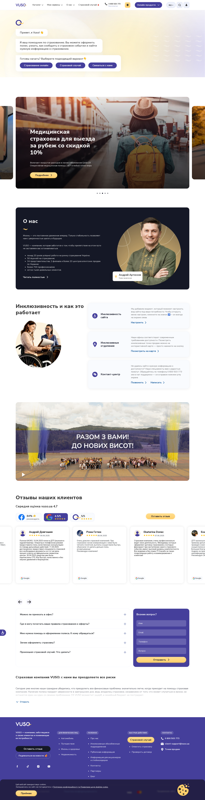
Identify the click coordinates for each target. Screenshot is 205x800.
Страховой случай (88, 4)
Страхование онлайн (36, 65)
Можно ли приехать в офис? (36, 614)
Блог (92, 776)
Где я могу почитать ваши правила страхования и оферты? (54, 623)
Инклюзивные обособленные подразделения (105, 745)
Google (26, 578)
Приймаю (26, 793)
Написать (156, 382)
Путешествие (68, 743)
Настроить (137, 322)
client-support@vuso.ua (175, 743)
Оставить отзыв (33, 748)
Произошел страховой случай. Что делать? (45, 652)
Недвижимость (68, 754)
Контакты (95, 765)
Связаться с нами (103, 65)
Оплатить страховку (142, 746)
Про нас (94, 738)
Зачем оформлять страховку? (37, 642)
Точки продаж (170, 749)
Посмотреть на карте (143, 351)
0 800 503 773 (170, 738)
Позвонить (137, 382)
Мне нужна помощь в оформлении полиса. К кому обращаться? (57, 633)
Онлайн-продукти (148, 5)
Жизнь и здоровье (70, 749)
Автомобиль (67, 738)
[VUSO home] (21, 5)
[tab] (29, 517)
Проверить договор (142, 752)
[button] (97, 193)
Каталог (38, 4)
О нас (70, 4)
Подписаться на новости (33, 755)
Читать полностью (36, 277)
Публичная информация (102, 752)
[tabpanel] (102, 561)
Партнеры (95, 771)
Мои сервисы (55, 4)
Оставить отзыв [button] (160, 516)
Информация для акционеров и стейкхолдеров (105, 759)
